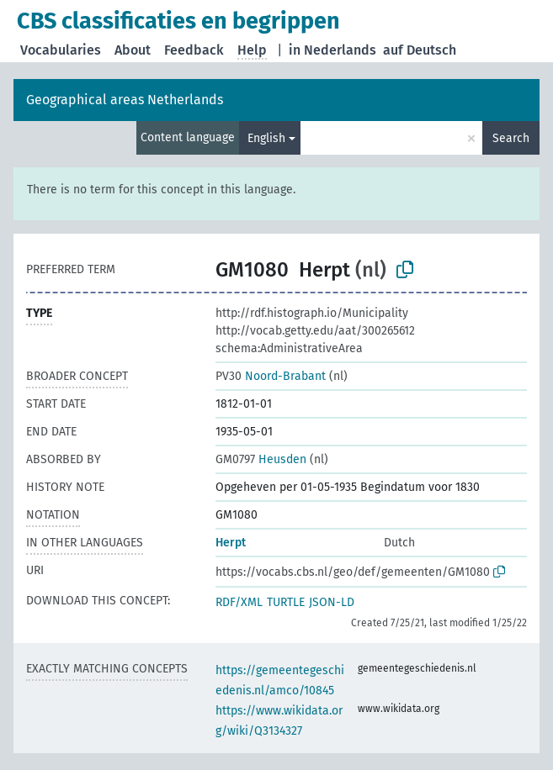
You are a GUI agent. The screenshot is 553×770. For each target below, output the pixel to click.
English (266, 138)
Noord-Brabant (270, 376)
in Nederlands (332, 50)
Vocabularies (60, 50)
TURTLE (286, 602)
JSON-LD (331, 602)
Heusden (260, 459)
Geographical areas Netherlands (124, 100)
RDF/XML (239, 602)
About (132, 50)
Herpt (230, 542)
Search (510, 138)
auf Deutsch (419, 50)
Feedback (194, 50)
